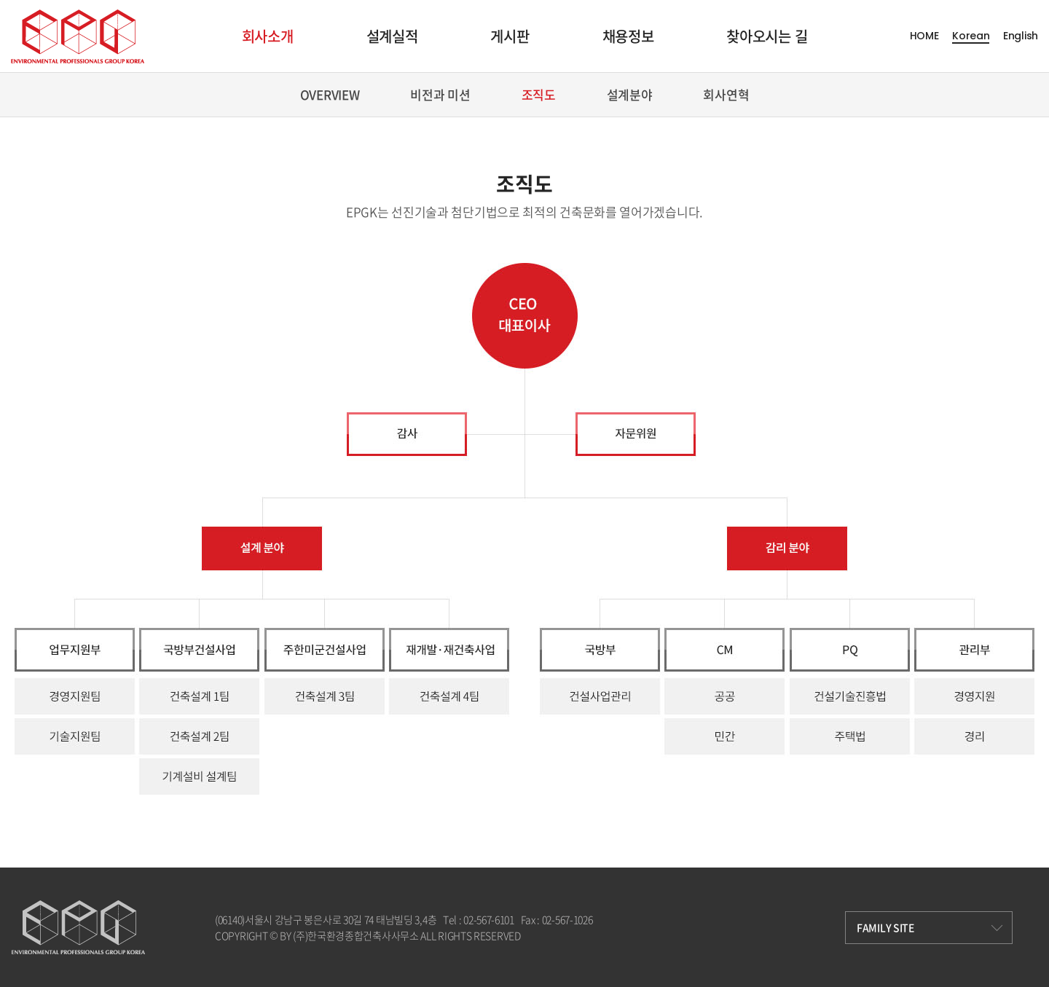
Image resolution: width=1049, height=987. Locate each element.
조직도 (539, 94)
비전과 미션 (440, 94)
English (1020, 36)
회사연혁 (726, 94)
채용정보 (628, 36)
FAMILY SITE (929, 927)
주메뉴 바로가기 (0, 0)
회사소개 (268, 36)
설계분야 (630, 94)
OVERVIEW (330, 94)
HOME (924, 36)
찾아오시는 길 (766, 36)
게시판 (509, 36)
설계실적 (392, 36)
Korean (970, 36)
